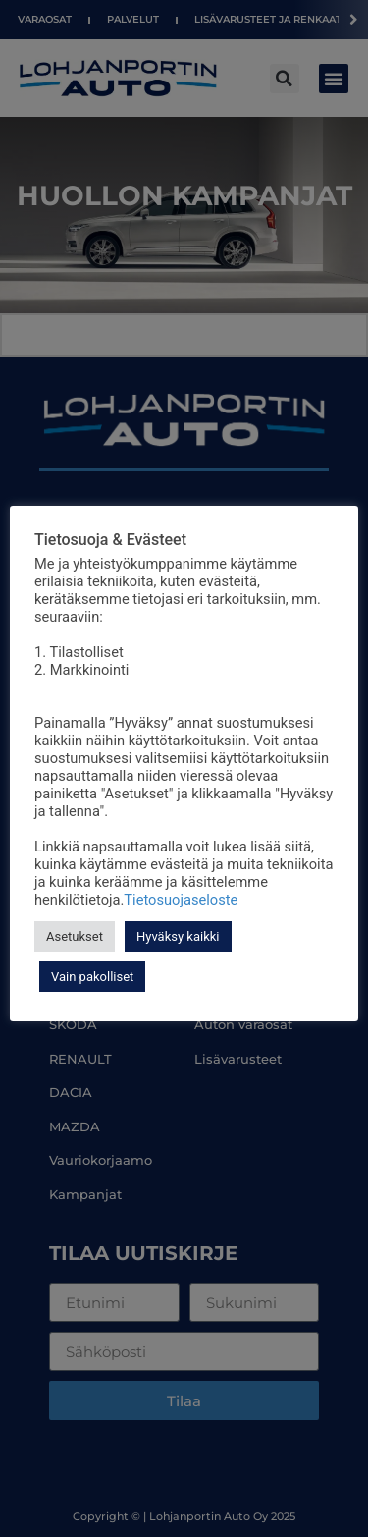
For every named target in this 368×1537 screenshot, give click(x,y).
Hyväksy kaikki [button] (178, 936)
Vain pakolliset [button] (92, 976)
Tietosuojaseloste (180, 899)
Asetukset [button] (74, 936)
